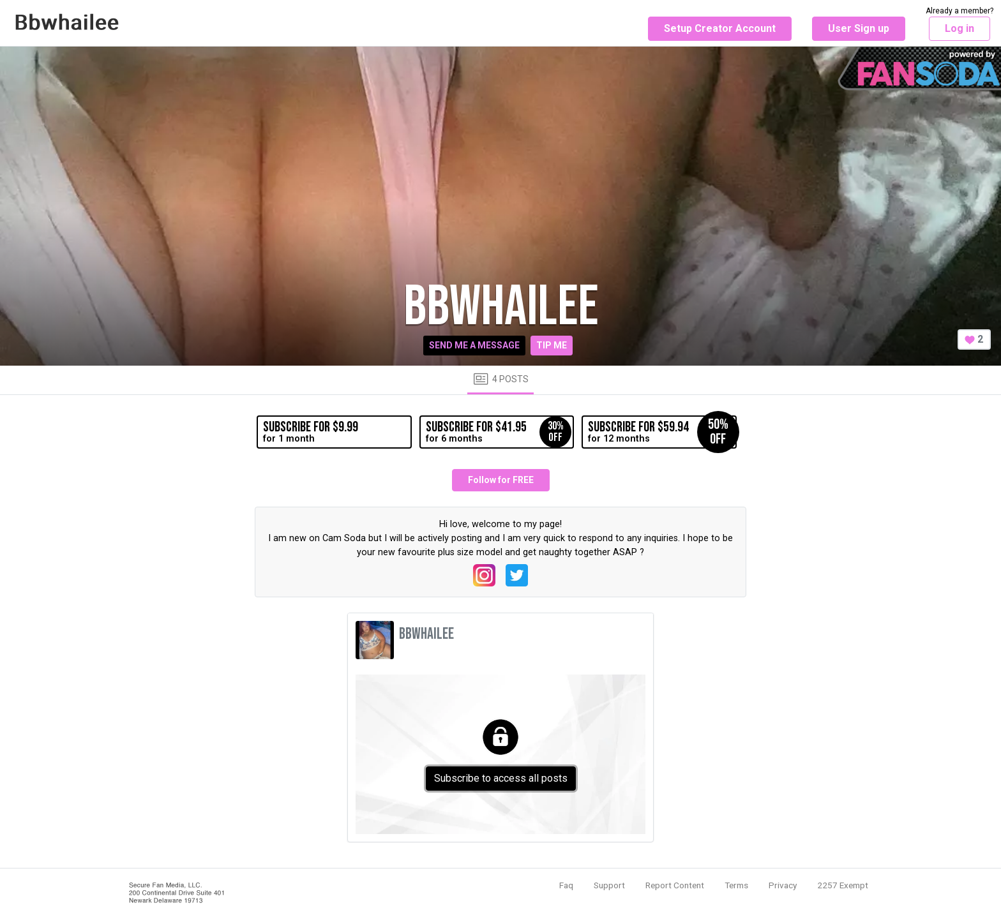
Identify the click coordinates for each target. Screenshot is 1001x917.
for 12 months (662, 432)
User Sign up (858, 28)
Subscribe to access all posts (501, 778)
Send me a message (474, 345)
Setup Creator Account (720, 28)
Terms (736, 885)
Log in (959, 28)
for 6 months (498, 432)
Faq (566, 885)
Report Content (674, 885)
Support (609, 885)
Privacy (783, 885)
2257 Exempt (842, 885)
